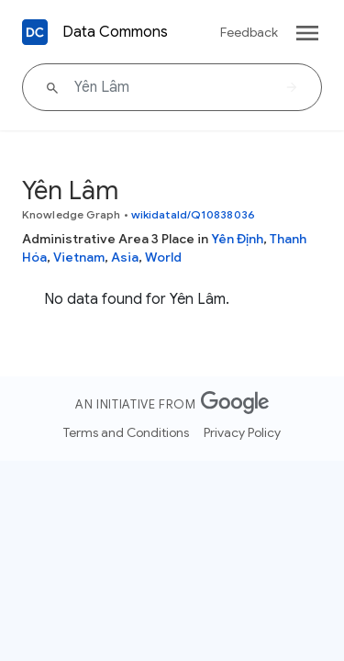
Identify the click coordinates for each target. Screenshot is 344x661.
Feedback (249, 32)
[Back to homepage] (35, 32)
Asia (125, 257)
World (163, 257)
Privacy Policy (242, 432)
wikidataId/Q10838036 (193, 214)
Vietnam (79, 257)
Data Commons (115, 32)
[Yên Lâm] (172, 87)
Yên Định (237, 238)
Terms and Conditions (126, 432)
